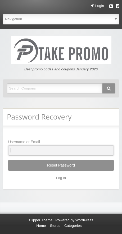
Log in (61, 178)
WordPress (84, 220)
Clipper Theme (40, 220)
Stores (55, 226)
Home (41, 226)
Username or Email (61, 148)
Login (97, 6)
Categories (73, 226)
